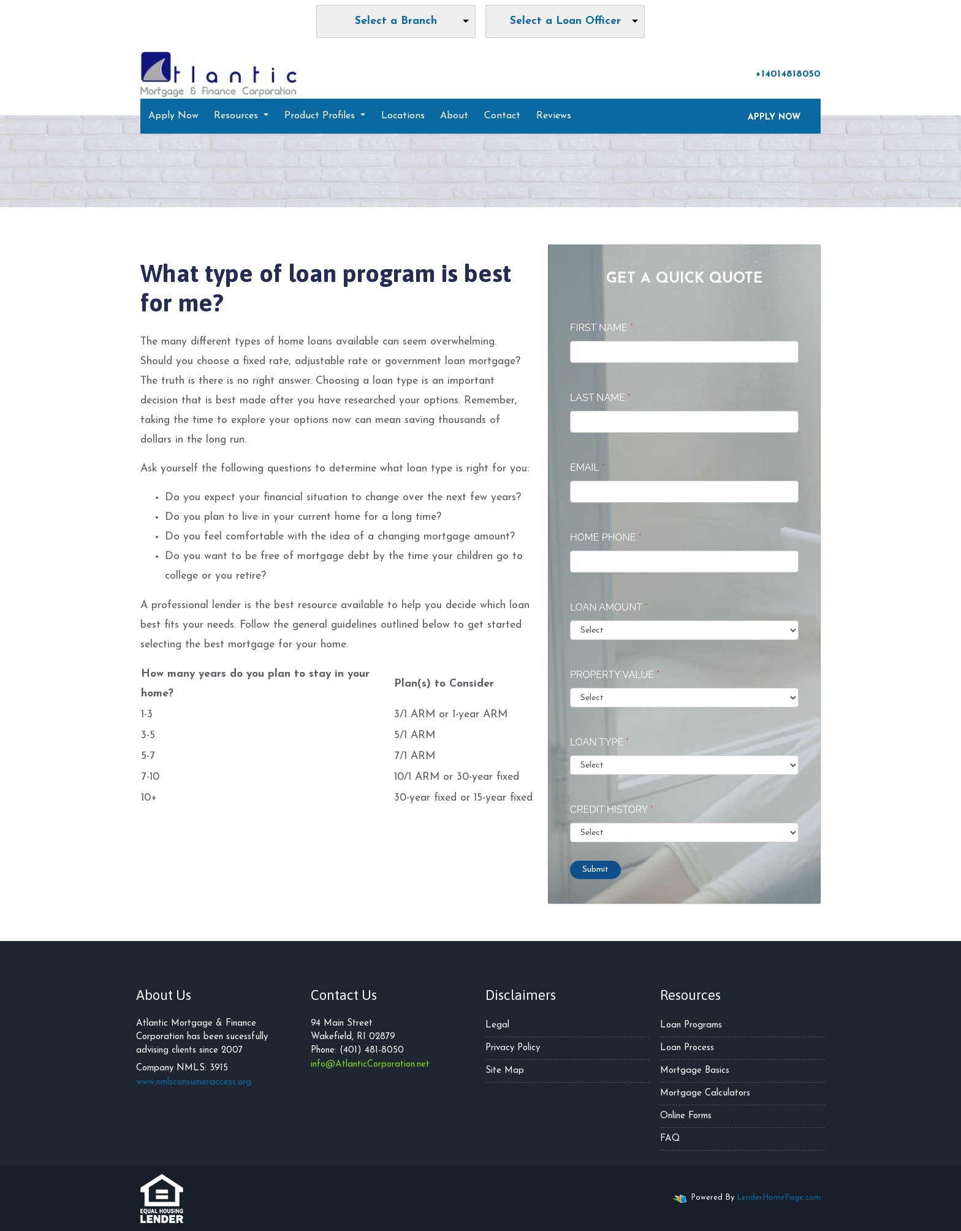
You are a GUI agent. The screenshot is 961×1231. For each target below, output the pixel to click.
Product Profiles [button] (321, 116)
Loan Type (599, 742)
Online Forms (686, 1116)
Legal (497, 1025)
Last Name (600, 397)
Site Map (504, 1070)
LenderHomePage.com (779, 1198)
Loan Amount (609, 607)
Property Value (614, 674)
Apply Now (173, 116)
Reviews (553, 116)
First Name (601, 327)
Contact (502, 116)
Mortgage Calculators (705, 1093)
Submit (595, 869)
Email (587, 467)
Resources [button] (237, 116)
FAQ (670, 1138)
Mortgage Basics (694, 1070)
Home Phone (606, 537)
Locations (403, 116)
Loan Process (687, 1048)
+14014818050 (782, 73)
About (454, 116)
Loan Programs (691, 1025)
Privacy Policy (512, 1048)
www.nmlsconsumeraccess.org (193, 1082)
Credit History (611, 809)
